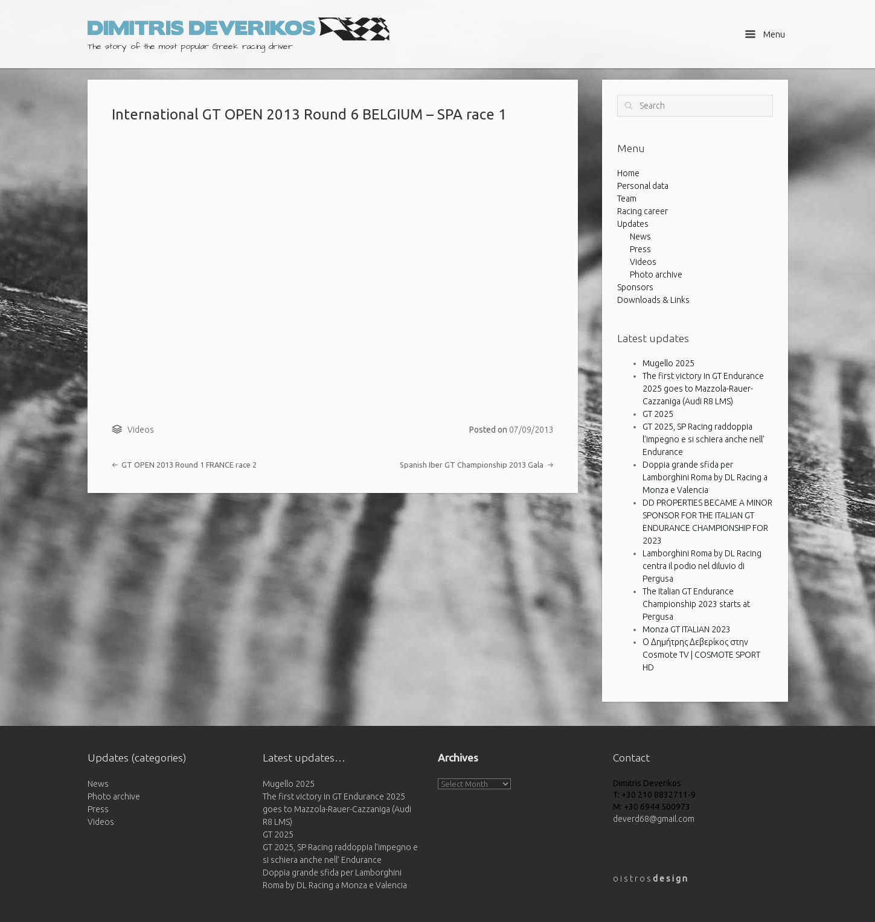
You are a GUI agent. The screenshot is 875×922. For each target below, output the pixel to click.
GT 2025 (658, 414)
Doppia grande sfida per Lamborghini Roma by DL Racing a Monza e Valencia (705, 477)
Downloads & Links (653, 300)
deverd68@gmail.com (653, 819)
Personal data (642, 186)
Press (640, 249)
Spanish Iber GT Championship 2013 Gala (476, 464)
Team (626, 198)
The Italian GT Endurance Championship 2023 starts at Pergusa (696, 604)
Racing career (642, 211)
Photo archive (656, 274)
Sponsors (635, 287)
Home (628, 173)
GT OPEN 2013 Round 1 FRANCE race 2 (184, 464)
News (640, 236)
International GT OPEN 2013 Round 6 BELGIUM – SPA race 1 (309, 114)
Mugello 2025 (668, 363)
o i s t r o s (650, 878)
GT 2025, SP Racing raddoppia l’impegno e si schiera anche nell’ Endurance (703, 439)
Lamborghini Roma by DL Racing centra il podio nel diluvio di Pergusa (702, 565)
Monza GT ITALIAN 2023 (687, 629)
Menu (764, 34)
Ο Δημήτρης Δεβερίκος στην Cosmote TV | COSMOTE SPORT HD (701, 654)
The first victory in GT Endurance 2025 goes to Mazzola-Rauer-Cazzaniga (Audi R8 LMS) (703, 388)
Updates (633, 224)
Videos (140, 429)
